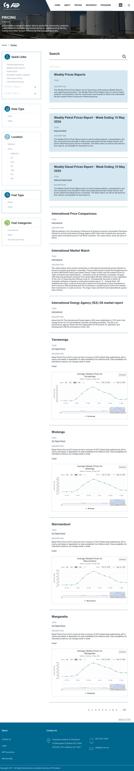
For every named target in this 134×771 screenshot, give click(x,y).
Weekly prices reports (16, 68)
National (57, 131)
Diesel (69, 180)
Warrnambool (61, 524)
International (57, 223)
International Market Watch (71, 250)
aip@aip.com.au (102, 747)
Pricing (78, 5)
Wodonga (58, 432)
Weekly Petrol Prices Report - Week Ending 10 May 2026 (89, 119)
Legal (4, 746)
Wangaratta (60, 616)
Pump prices (12, 71)
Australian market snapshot (18, 75)
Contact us (6, 739)
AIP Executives (8, 752)
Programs (106, 5)
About (67, 5)
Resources (91, 5)
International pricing (15, 82)
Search (54, 54)
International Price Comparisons (74, 213)
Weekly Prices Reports (70, 74)
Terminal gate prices (15, 64)
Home (57, 5)
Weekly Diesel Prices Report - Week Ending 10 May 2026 (89, 169)
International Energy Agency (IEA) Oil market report (87, 303)
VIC (53, 349)
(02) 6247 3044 (101, 739)
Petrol (62, 349)
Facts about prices (14, 78)
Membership (7, 758)
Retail (64, 131)
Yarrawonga (60, 339)
